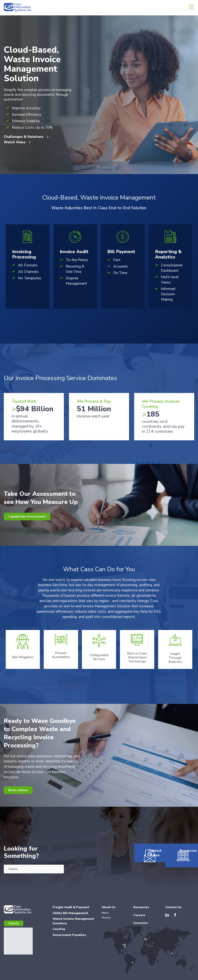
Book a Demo (21, 803)
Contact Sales (148, 885)
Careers (139, 933)
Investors (140, 941)
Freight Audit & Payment (71, 925)
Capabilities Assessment (31, 527)
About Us (109, 925)
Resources (180, 883)
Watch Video (14, 152)
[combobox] (34, 883)
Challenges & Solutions (23, 142)
